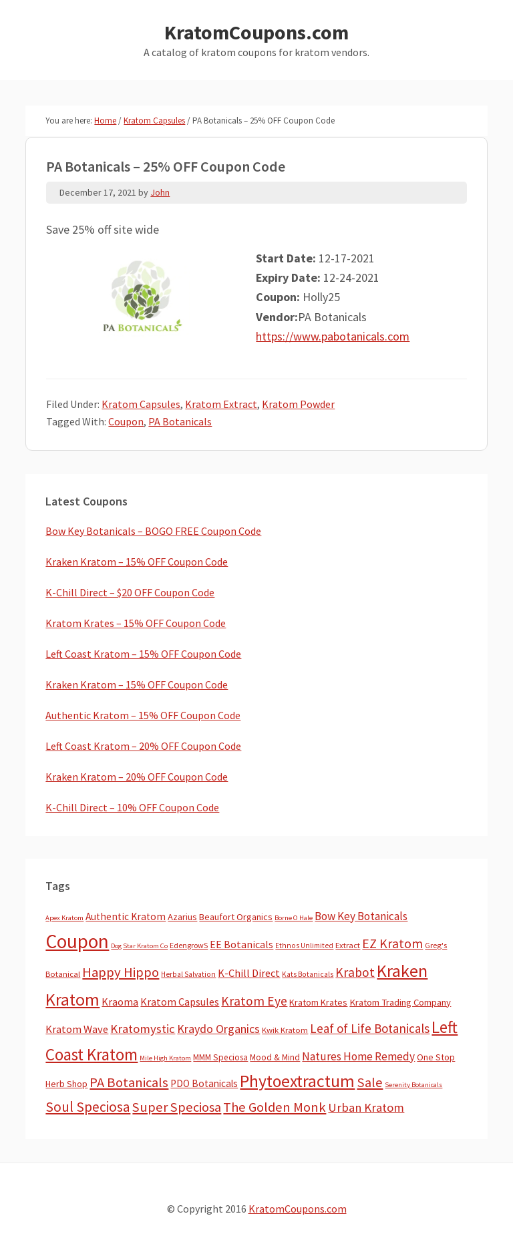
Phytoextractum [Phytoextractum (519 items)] (297, 1081)
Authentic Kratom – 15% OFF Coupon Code (142, 715)
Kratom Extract (221, 404)
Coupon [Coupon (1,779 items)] (77, 941)
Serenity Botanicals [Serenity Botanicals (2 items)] (413, 1084)
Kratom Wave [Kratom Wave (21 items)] (76, 1029)
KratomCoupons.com (256, 32)
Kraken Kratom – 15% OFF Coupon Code (136, 561)
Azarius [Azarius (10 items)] (182, 917)
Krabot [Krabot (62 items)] (355, 972)
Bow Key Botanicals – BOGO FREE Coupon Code (153, 531)
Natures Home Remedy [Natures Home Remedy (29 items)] (358, 1056)
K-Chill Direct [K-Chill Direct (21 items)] (249, 973)
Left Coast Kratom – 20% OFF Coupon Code (143, 746)
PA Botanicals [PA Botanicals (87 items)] (129, 1082)
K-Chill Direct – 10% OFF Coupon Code (132, 807)
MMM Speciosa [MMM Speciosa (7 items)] (220, 1057)
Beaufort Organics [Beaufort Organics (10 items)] (236, 917)
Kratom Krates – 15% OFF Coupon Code (135, 623)
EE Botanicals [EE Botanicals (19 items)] (241, 944)
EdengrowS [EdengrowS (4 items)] (189, 945)
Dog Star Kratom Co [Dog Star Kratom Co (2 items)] (139, 946)
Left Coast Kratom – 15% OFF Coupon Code (143, 653)
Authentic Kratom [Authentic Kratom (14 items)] (126, 916)
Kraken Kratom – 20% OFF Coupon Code (136, 776)
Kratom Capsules (141, 404)
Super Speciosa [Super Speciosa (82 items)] (176, 1107)
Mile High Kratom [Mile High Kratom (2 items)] (165, 1058)
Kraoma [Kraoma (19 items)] (120, 1001)
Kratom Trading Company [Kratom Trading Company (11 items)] (400, 1002)
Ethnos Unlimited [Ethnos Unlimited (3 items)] (304, 945)
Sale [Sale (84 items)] (370, 1082)
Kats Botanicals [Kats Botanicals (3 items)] (307, 974)
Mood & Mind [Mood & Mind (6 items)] (275, 1057)
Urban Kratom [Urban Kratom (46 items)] (366, 1107)
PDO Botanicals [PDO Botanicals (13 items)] (204, 1083)
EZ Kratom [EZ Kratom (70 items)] (392, 943)
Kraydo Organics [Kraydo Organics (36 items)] (218, 1028)
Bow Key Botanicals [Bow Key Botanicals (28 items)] (361, 916)
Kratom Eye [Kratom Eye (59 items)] (254, 1001)
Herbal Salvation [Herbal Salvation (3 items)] (188, 974)
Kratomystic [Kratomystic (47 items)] (142, 1028)
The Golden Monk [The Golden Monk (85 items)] (274, 1107)
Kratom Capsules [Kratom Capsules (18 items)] (179, 1001)
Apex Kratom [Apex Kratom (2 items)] (64, 917)
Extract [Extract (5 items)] (347, 945)
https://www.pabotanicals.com (332, 336)
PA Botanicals (180, 421)
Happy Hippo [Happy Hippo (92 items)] (120, 972)
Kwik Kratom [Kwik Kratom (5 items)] (285, 1030)
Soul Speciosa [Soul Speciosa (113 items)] (87, 1107)
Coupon (126, 421)
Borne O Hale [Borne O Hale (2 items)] (294, 917)
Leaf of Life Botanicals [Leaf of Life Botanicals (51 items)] (370, 1028)
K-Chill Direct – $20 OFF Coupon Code (129, 592)
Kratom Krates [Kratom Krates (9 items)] (318, 1002)
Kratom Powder (298, 404)
